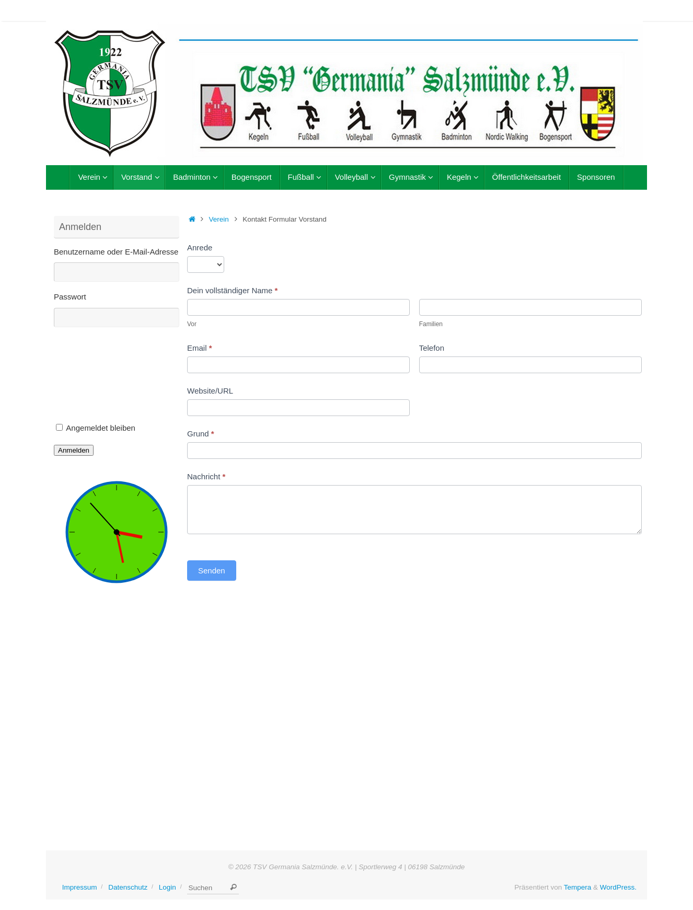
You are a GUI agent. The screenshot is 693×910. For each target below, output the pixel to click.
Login (167, 887)
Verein (219, 219)
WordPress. (618, 887)
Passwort (70, 296)
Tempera (578, 887)
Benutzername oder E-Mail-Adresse (116, 251)
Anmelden (73, 450)
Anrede (199, 247)
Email (199, 347)
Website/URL (210, 390)
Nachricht (206, 476)
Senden (211, 570)
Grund (200, 433)
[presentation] (97, 378)
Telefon (431, 347)
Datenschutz (127, 887)
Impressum (79, 887)
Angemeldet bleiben (100, 427)
